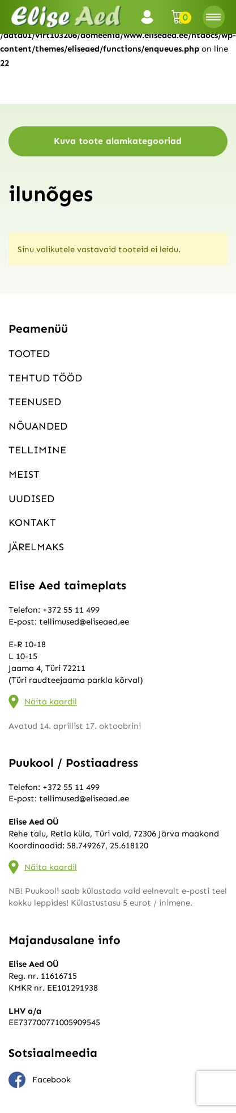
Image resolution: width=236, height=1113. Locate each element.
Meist (24, 474)
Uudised (31, 498)
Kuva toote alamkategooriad (118, 140)
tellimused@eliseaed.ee (84, 622)
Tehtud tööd (45, 378)
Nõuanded (37, 426)
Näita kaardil (50, 701)
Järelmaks (36, 547)
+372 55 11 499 (71, 610)
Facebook (39, 1080)
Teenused (34, 402)
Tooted (29, 353)
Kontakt (32, 522)
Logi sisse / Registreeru (150, 17)
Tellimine (37, 450)
